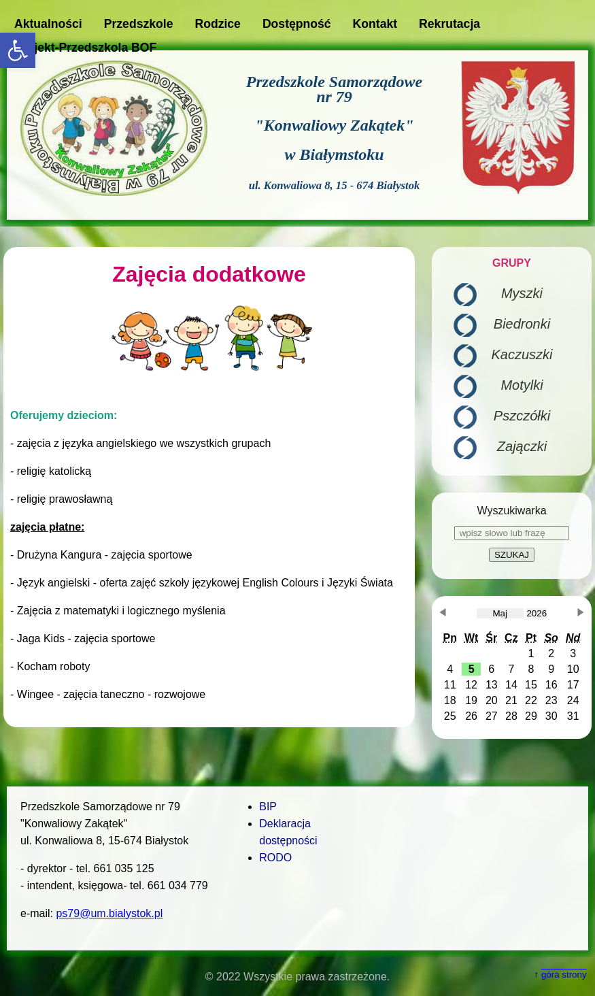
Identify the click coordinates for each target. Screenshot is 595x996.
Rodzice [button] (217, 24)
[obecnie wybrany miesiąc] (500, 613)
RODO (275, 857)
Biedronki (522, 323)
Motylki (521, 385)
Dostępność (296, 24)
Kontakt (375, 24)
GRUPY (511, 263)
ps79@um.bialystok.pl (109, 913)
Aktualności (48, 24)
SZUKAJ (511, 555)
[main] (209, 487)
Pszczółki (522, 415)
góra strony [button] (564, 974)
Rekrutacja (449, 24)
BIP (268, 806)
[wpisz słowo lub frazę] (511, 533)
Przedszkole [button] (138, 24)
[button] (17, 50)
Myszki (522, 293)
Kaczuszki (521, 354)
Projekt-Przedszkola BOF (85, 47)
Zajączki (522, 446)
